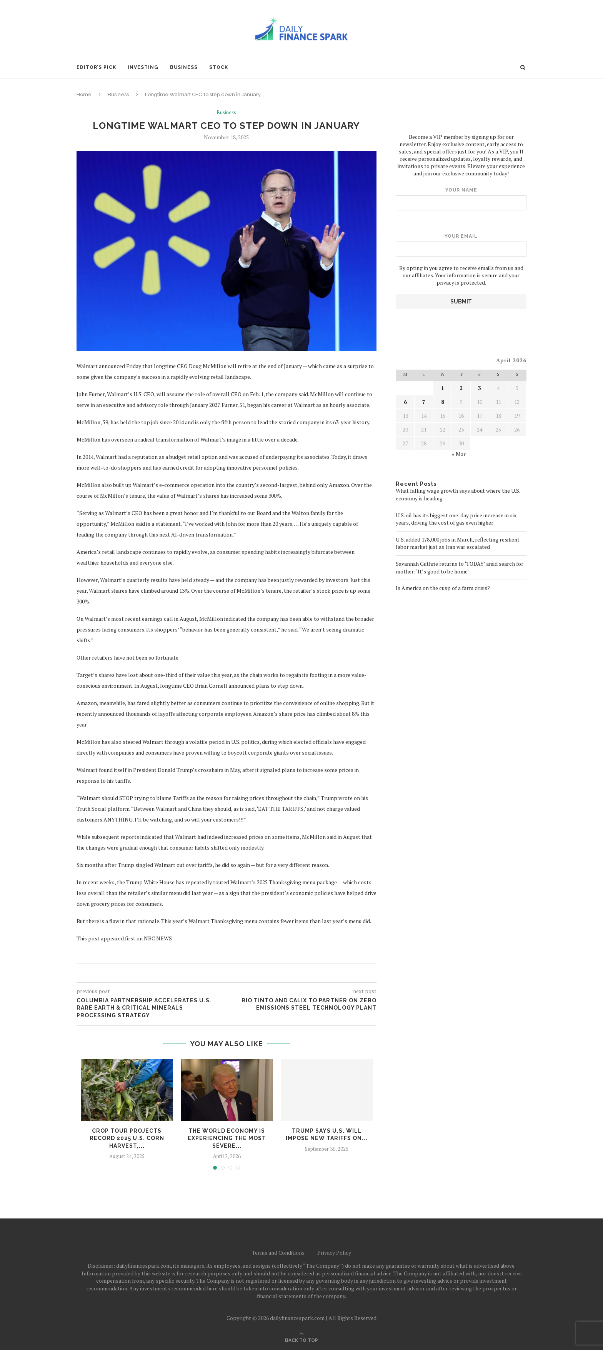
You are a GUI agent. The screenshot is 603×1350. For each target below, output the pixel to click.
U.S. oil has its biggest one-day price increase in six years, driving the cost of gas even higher (456, 518)
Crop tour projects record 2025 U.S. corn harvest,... (127, 1138)
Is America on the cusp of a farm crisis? (443, 587)
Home (84, 94)
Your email (461, 244)
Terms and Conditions (278, 1252)
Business (184, 67)
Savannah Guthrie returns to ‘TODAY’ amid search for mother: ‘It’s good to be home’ (459, 567)
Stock (218, 67)
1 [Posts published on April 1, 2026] (442, 387)
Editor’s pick (96, 67)
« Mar (459, 453)
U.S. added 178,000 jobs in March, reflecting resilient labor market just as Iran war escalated (458, 542)
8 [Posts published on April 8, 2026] (442, 401)
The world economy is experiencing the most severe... (227, 1138)
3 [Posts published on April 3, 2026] (479, 387)
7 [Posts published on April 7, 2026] (423, 401)
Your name (461, 198)
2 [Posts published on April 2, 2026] (461, 387)
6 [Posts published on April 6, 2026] (405, 401)
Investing (143, 67)
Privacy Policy (334, 1252)
